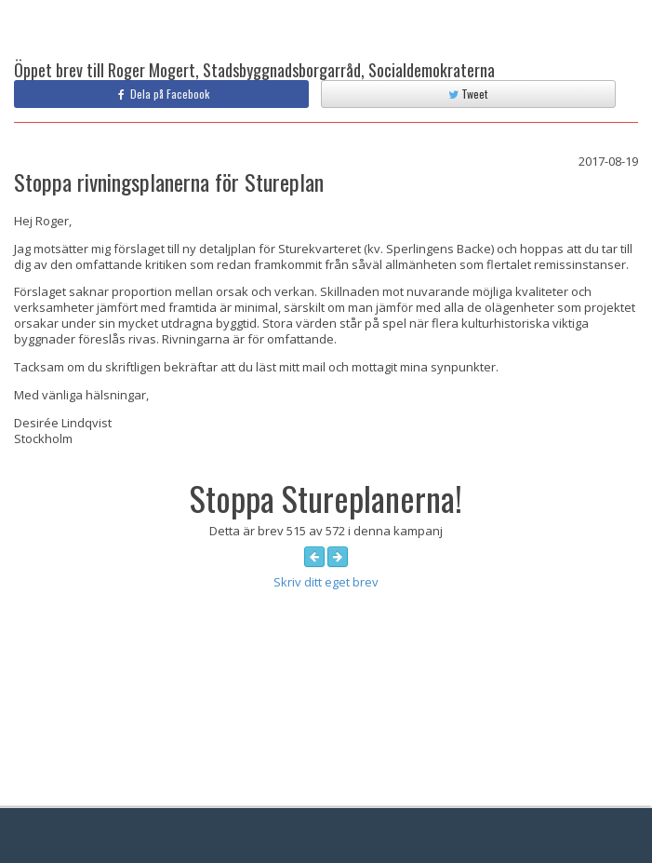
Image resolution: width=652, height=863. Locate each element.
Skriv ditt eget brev (326, 581)
